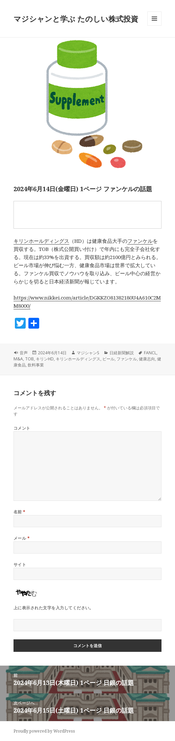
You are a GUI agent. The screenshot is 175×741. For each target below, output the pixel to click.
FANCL (150, 353)
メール (22, 538)
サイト (20, 564)
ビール (108, 359)
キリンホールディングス (41, 240)
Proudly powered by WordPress (44, 731)
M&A (18, 359)
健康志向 (147, 359)
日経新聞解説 (121, 353)
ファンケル (140, 240)
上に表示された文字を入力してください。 (54, 608)
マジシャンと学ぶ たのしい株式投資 (76, 19)
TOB (29, 359)
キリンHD (45, 359)
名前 (20, 512)
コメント (22, 428)
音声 (24, 353)
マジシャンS (88, 353)
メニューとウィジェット (154, 25)
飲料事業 (36, 365)
